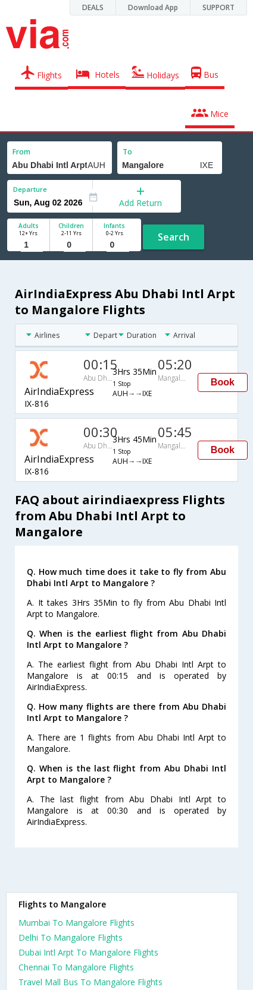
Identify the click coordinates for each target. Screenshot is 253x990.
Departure (30, 189)
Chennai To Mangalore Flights (76, 967)
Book (223, 382)
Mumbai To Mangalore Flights (76, 922)
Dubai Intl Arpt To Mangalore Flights (88, 952)
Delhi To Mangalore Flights (70, 937)
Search (173, 236)
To (127, 152)
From (21, 152)
